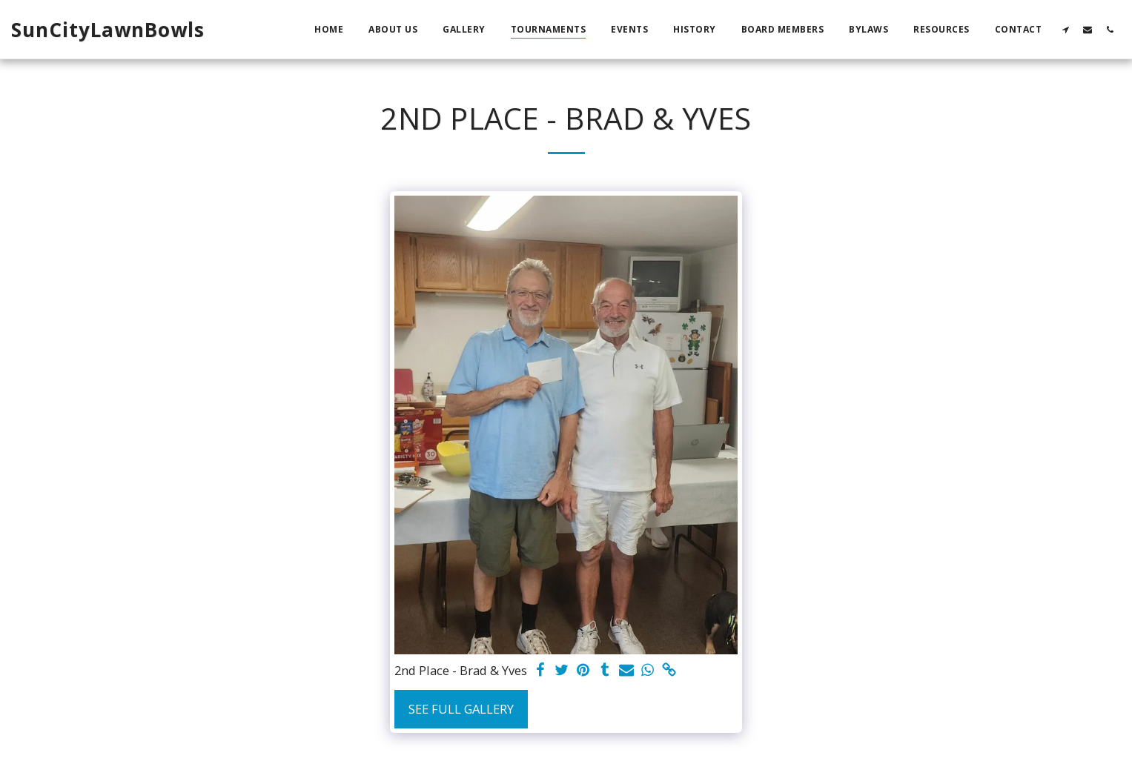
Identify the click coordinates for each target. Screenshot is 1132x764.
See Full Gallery (461, 708)
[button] (1065, 29)
